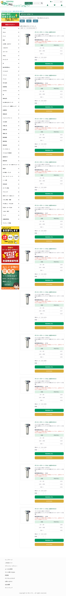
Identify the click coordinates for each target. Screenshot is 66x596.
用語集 (7, 575)
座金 (4, 40)
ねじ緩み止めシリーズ (8, 102)
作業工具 (5, 125)
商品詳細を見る (49, 63)
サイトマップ (9, 588)
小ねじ (6, 11)
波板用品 (5, 86)
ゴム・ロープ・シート (8, 176)
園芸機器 (5, 137)
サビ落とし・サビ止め (8, 203)
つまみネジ (5, 47)
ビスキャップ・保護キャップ (9, 106)
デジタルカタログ (10, 578)
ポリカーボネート (20, 11)
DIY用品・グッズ (7, 172)
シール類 (5, 180)
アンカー (5, 79)
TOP (2, 11)
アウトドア (5, 192)
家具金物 (5, 184)
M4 (29, 21)
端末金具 (5, 98)
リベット (5, 75)
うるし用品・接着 (7, 199)
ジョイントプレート (7, 118)
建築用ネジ (5, 157)
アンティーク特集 (7, 223)
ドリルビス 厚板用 (7, 153)
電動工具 (5, 133)
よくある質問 (9, 569)
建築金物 (5, 160)
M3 (22, 21)
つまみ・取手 (6, 211)
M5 (35, 21)
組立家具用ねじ (6, 67)
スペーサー (5, 51)
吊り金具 (5, 83)
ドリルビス (5, 71)
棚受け (4, 168)
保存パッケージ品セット (8, 195)
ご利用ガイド (9, 563)
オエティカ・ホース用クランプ (10, 164)
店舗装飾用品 (6, 219)
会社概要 (7, 585)
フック (4, 215)
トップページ (9, 560)
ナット (4, 36)
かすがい (5, 90)
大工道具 (5, 121)
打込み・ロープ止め (7, 207)
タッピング (5, 59)
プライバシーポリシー (11, 566)
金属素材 (5, 110)
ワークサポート (6, 149)
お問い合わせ (9, 581)
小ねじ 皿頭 (12, 11)
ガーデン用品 (6, 188)
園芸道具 (5, 145)
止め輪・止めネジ (7, 44)
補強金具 (5, 114)
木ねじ (4, 55)
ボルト (4, 32)
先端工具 (5, 129)
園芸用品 (5, 141)
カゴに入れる (49, 67)
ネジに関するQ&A (10, 572)
